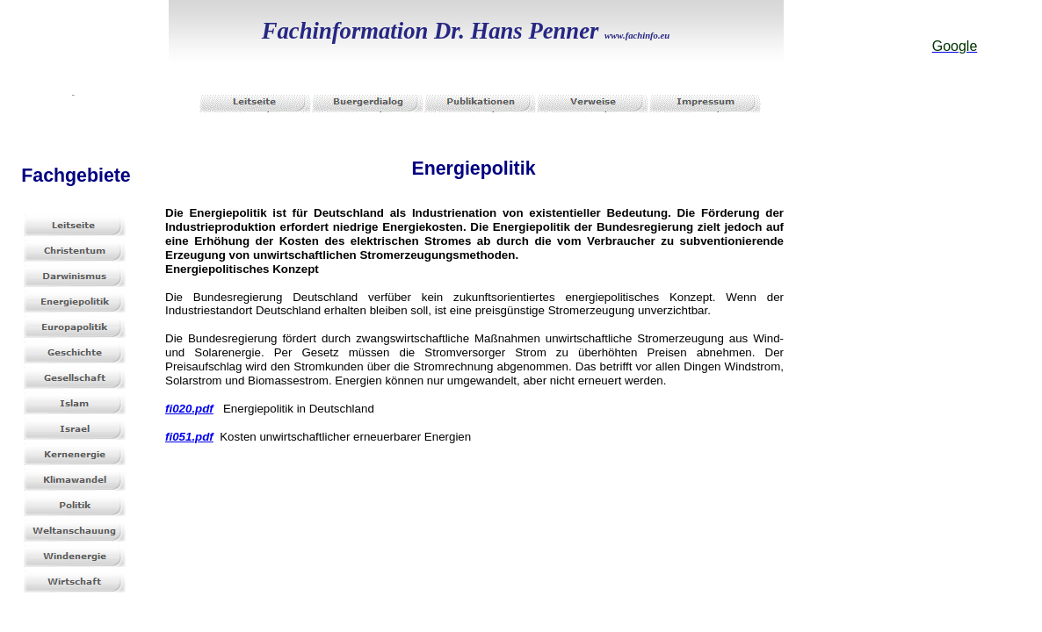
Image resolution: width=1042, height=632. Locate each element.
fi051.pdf (189, 436)
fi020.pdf (189, 408)
